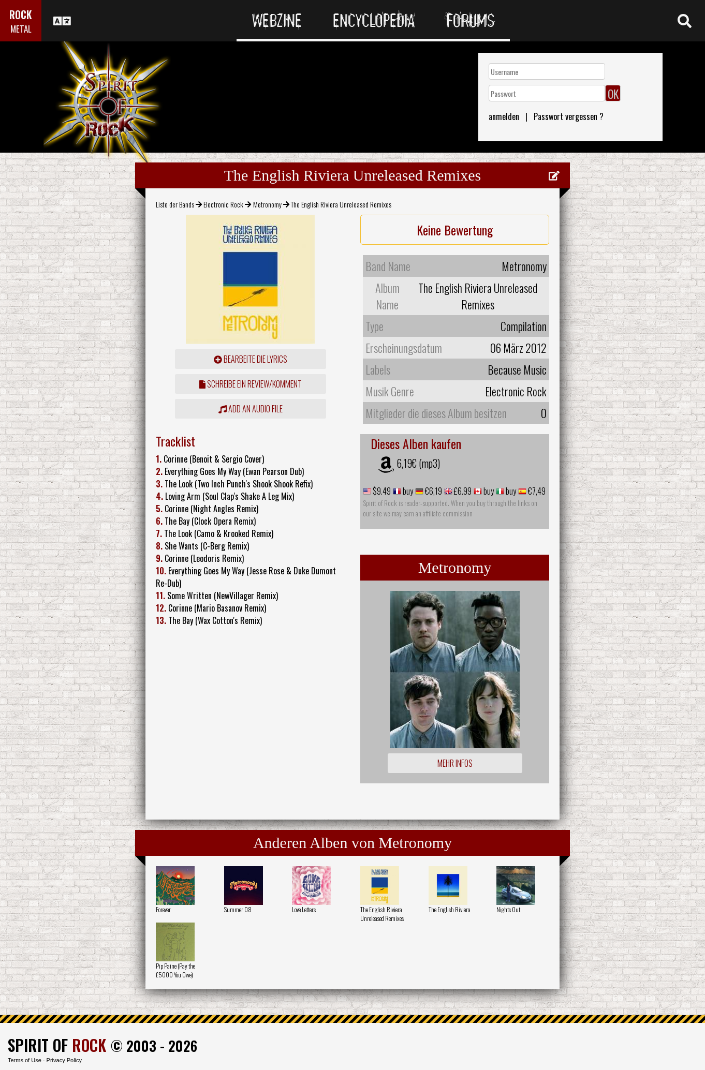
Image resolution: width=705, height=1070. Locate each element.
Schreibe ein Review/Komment (250, 384)
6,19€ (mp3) (418, 463)
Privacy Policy (64, 1060)
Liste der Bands (175, 204)
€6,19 (432, 491)
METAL (21, 28)
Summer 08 (238, 909)
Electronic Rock (223, 204)
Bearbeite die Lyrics (250, 359)
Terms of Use (24, 1060)
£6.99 (462, 491)
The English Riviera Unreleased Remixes (382, 914)
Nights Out (508, 909)
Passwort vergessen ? (569, 116)
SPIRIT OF (57, 1045)
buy (407, 491)
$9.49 (381, 491)
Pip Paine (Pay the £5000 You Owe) (175, 970)
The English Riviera (450, 909)
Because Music (517, 369)
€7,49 (536, 491)
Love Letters (304, 909)
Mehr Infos (455, 763)
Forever (163, 909)
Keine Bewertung (455, 229)
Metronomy (267, 204)
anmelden (504, 116)
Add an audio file (250, 409)
